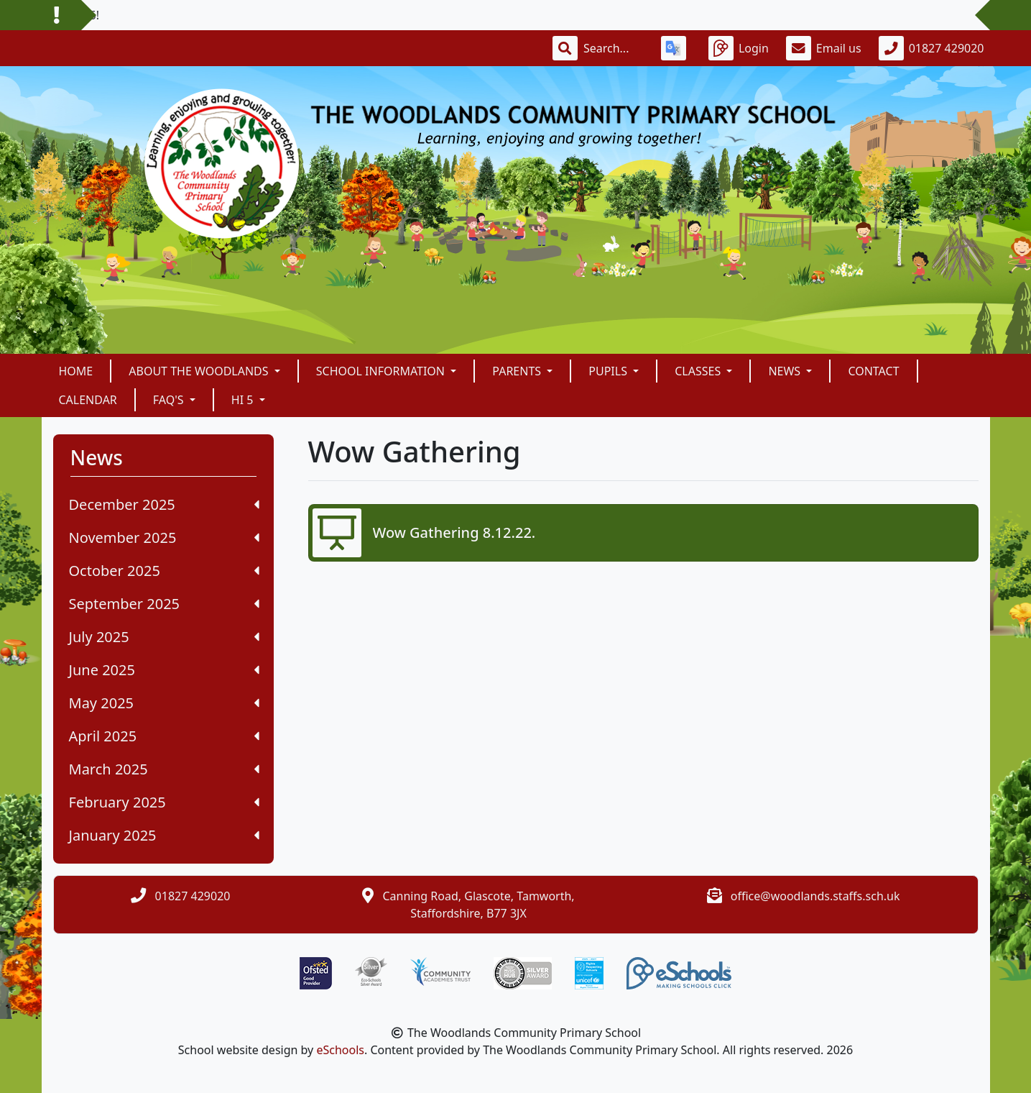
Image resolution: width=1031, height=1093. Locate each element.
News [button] (785, 371)
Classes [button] (699, 371)
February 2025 (164, 802)
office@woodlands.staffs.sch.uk (815, 896)
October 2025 (164, 570)
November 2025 (164, 537)
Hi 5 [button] (243, 400)
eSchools (340, 1050)
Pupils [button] (609, 371)
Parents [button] (518, 371)
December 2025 (164, 504)
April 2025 (164, 736)
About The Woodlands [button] (200, 371)
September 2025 (164, 603)
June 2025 (164, 670)
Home (76, 371)
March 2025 (164, 769)
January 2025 (164, 835)
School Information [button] (382, 371)
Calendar (88, 400)
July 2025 (164, 636)
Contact (873, 371)
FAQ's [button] (170, 400)
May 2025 (164, 703)
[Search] (613, 48)
